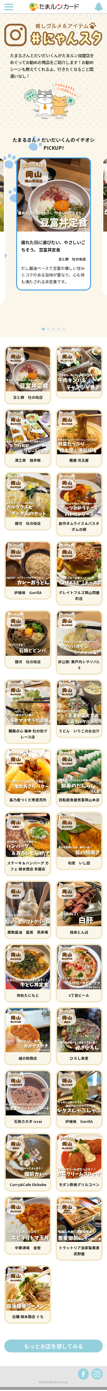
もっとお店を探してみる (53, 1347)
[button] (43, 330)
